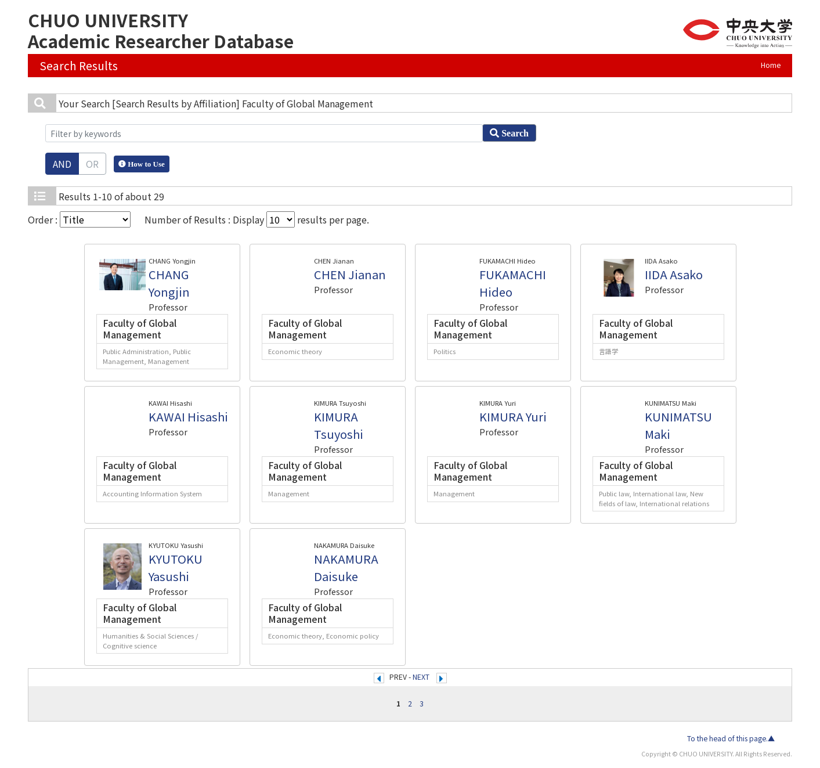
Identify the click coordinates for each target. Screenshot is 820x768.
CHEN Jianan (350, 274)
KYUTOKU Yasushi (176, 567)
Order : (79, 219)
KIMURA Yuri (513, 416)
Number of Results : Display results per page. (257, 219)
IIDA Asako (674, 274)
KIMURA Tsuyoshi (338, 425)
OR (92, 164)
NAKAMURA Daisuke (346, 567)
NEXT (421, 677)
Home (771, 65)
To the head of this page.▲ (731, 738)
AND (62, 164)
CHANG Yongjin (169, 283)
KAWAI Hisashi (188, 416)
